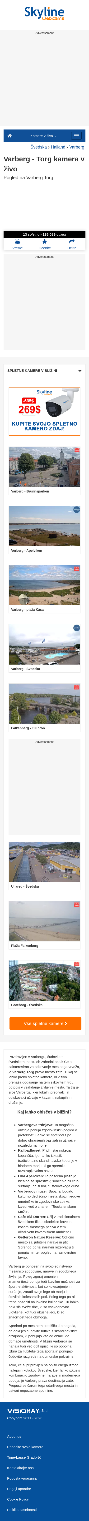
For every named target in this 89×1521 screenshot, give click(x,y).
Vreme (17, 244)
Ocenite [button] (45, 244)
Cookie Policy (18, 1499)
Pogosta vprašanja (22, 1478)
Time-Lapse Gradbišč (24, 1457)
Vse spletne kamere (45, 1023)
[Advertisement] (44, 81)
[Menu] (76, 136)
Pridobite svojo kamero (25, 1447)
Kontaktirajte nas (20, 1468)
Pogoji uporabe (19, 1489)
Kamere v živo (43, 136)
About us (14, 1436)
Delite (71, 244)
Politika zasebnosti (22, 1510)
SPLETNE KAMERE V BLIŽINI (44, 370)
